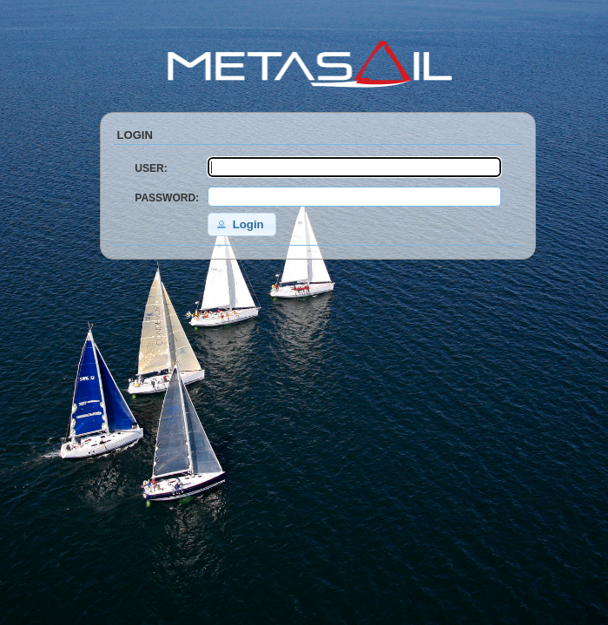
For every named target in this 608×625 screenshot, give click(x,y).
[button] (242, 224)
